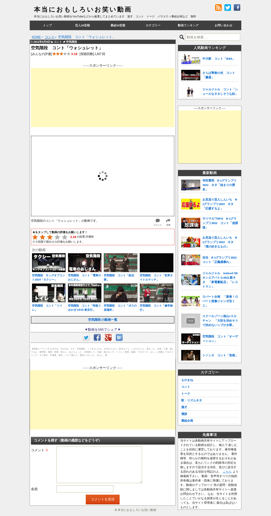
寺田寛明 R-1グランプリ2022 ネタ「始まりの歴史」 (219, 185)
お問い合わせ (223, 25)
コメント (39, 450)
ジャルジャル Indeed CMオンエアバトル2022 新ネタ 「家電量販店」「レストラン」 (220, 279)
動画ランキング (188, 25)
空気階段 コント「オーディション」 (220, 338)
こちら (227, 471)
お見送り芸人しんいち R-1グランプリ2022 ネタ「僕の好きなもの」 (220, 242)
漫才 (184, 407)
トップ (47, 25)
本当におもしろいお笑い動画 (83, 9)
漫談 (184, 414)
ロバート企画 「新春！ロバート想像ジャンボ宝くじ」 (220, 301)
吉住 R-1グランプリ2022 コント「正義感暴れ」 (220, 260)
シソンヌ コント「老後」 (220, 355)
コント (185, 387)
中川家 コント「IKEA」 (218, 59)
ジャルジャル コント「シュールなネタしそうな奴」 (220, 91)
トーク (185, 393)
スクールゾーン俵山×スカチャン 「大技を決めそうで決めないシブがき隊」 (220, 320)
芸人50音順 (82, 25)
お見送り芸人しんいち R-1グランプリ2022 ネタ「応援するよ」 (220, 204)
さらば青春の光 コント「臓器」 (218, 75)
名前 (34, 489)
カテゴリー (153, 25)
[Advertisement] (102, 97)
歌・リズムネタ (191, 400)
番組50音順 (118, 25)
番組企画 (187, 420)
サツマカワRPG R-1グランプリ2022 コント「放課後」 (220, 223)
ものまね (187, 380)
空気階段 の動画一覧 (102, 320)
